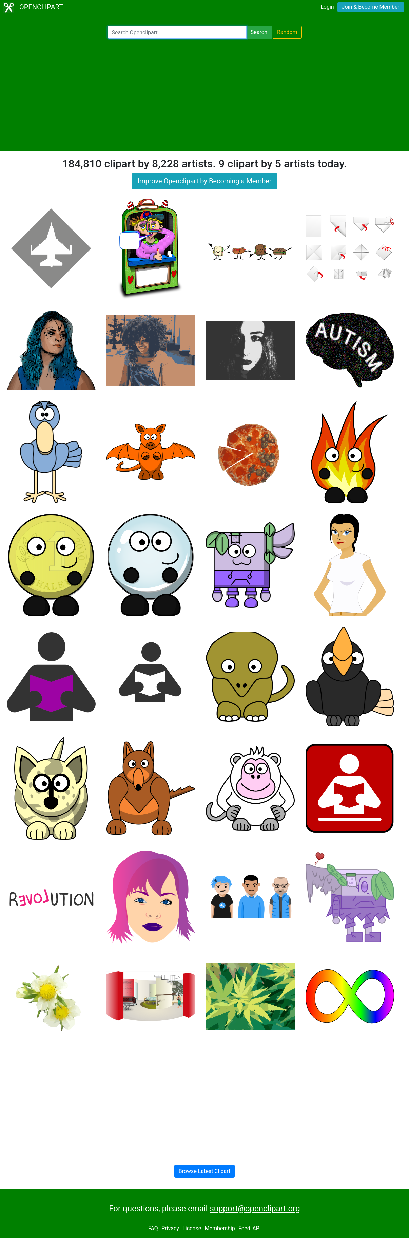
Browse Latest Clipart (205, 1171)
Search (259, 32)
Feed (244, 1228)
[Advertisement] (204, 94)
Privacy (170, 1228)
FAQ (153, 1228)
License (191, 1228)
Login (327, 7)
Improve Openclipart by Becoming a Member (204, 181)
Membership (219, 1228)
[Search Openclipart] (177, 32)
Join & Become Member (371, 7)
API (256, 1228)
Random (287, 32)
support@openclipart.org (255, 1208)
